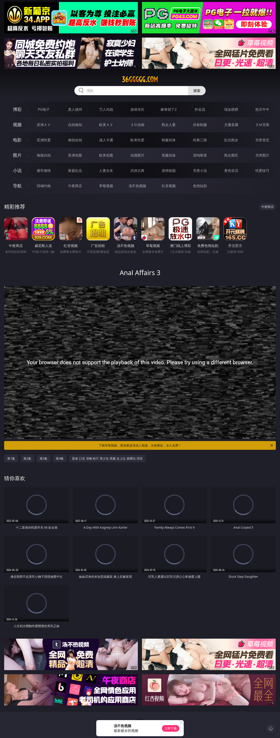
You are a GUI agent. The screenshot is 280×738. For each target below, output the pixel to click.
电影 (17, 140)
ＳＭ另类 (262, 124)
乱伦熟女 (231, 140)
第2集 (27, 458)
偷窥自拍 (44, 155)
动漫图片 (137, 155)
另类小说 (200, 170)
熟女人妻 (169, 124)
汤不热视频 (137, 185)
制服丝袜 (169, 140)
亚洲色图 (75, 155)
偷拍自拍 (75, 140)
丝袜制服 (200, 124)
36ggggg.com (140, 79)
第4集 (60, 458)
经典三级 (200, 140)
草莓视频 (106, 185)
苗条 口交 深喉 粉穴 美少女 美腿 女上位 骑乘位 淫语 (107, 458)
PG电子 (43, 109)
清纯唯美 (200, 155)
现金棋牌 (231, 109)
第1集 (11, 458)
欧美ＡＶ (106, 124)
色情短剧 (200, 185)
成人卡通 (106, 140)
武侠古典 (137, 170)
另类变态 (262, 140)
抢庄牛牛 (262, 109)
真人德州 (75, 109)
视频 (17, 125)
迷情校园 (169, 170)
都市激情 (44, 170)
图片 (17, 155)
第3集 (43, 458)
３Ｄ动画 (137, 124)
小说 (17, 170)
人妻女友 (106, 170)
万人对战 (106, 109)
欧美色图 (106, 155)
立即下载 (170, 728)
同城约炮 (44, 185)
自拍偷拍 (75, 124)
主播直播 (231, 124)
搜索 (196, 90)
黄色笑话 (231, 170)
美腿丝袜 (169, 155)
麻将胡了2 (169, 109)
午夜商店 (75, 185)
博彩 (17, 109)
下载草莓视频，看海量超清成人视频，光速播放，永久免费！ (186, 445)
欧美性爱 (137, 140)
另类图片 (262, 155)
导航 (17, 186)
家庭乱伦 (75, 170)
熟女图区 (231, 155)
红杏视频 (169, 185)
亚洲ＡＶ (44, 124)
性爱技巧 (262, 170)
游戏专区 (137, 109)
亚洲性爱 (44, 140)
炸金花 (200, 109)
